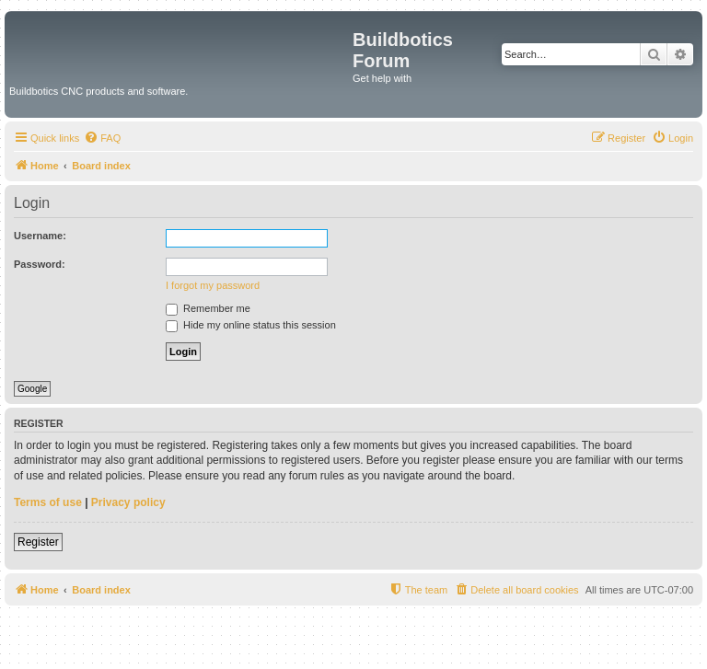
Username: (40, 235)
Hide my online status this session (251, 324)
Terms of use (48, 502)
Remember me (208, 308)
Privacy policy (128, 502)
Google (32, 389)
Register (38, 542)
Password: (39, 264)
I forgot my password (213, 285)
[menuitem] (102, 138)
